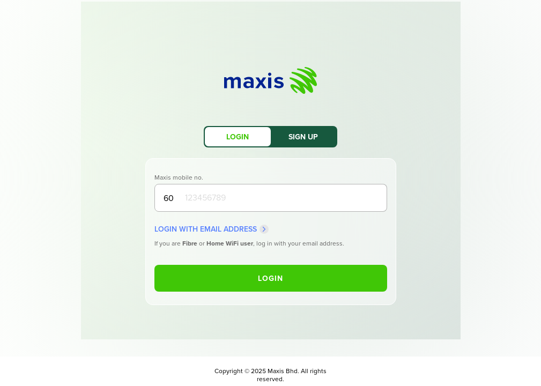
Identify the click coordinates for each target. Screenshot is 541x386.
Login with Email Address (211, 229)
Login (270, 278)
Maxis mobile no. (178, 178)
